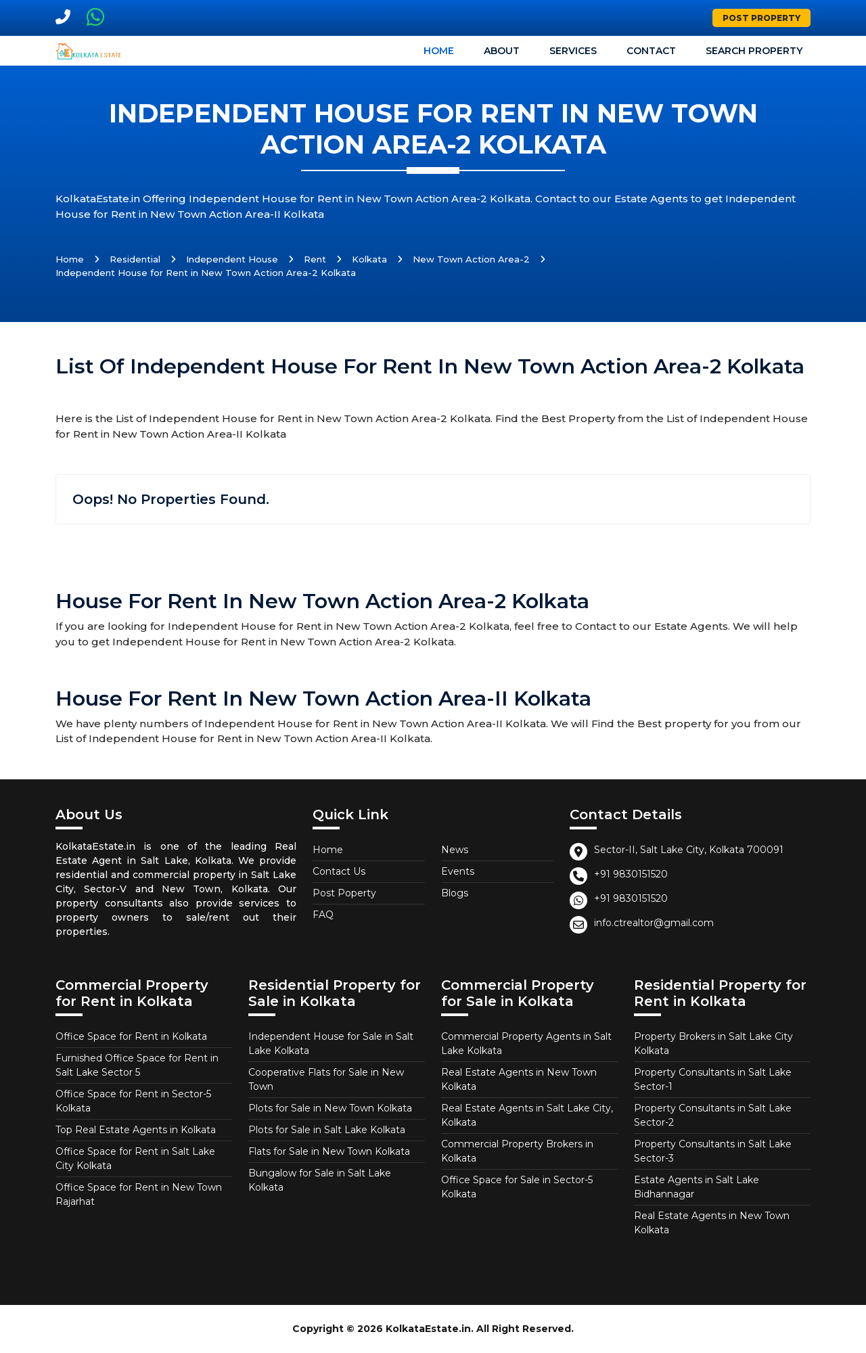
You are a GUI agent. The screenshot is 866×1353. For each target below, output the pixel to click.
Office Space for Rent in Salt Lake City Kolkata (135, 1158)
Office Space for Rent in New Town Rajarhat (138, 1194)
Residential (135, 259)
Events (457, 871)
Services (573, 51)
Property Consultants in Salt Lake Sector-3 (713, 1151)
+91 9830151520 (631, 874)
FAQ (323, 915)
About (502, 51)
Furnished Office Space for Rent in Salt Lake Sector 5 (137, 1065)
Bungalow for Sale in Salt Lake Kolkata (319, 1180)
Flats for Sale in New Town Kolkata (329, 1151)
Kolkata (369, 259)
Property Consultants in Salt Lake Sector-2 (713, 1115)
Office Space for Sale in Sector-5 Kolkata (517, 1187)
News (454, 850)
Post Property (761, 18)
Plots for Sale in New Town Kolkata (330, 1108)
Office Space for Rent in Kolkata (131, 1036)
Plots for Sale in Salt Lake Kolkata (326, 1130)
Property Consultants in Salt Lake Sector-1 (713, 1079)
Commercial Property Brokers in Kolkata (517, 1151)
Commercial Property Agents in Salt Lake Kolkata (526, 1043)
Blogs (454, 893)
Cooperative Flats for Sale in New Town (326, 1079)
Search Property (754, 51)
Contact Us (339, 871)
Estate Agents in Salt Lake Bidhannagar (696, 1187)
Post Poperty (344, 893)
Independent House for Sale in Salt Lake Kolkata (330, 1043)
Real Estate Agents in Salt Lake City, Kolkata (527, 1115)
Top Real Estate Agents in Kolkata (135, 1130)
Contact (651, 51)
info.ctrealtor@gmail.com (654, 923)
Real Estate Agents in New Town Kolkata (519, 1079)
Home (439, 51)
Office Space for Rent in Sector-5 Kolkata (133, 1101)
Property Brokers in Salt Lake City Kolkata (713, 1043)
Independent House (232, 259)
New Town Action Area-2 (471, 259)
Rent (315, 259)
